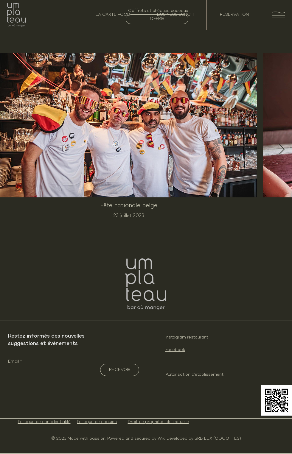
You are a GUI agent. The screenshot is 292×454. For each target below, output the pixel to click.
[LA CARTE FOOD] (113, 15)
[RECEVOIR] (119, 370)
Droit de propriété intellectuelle (158, 422)
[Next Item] (281, 149)
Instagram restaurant (186, 337)
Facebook (175, 350)
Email (14, 362)
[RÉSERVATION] (234, 15)
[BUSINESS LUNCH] (175, 15)
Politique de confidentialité (44, 422)
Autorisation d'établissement (194, 374)
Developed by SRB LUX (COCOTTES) (204, 438)
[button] (278, 15)
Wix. (162, 438)
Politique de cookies (97, 422)
